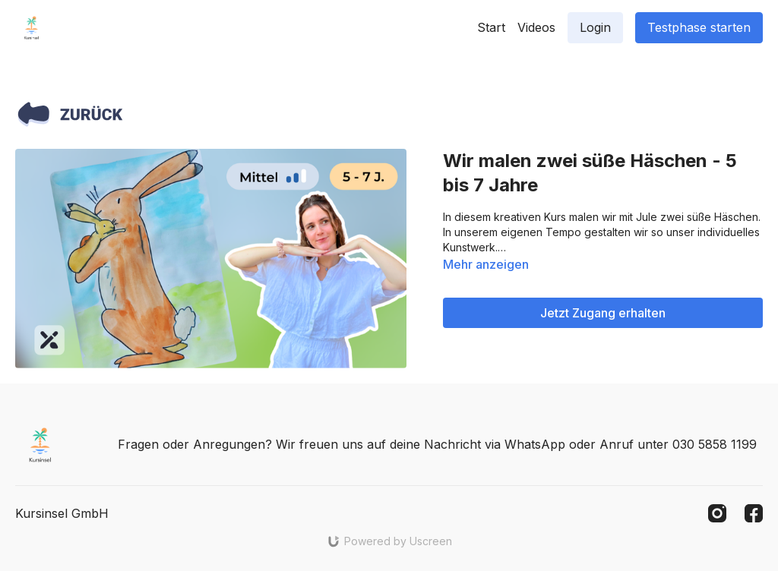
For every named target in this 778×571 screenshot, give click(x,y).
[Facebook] (754, 513)
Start (491, 27)
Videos (536, 27)
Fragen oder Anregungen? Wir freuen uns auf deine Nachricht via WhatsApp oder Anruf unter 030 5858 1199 (437, 444)
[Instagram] (717, 513)
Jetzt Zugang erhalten (603, 312)
